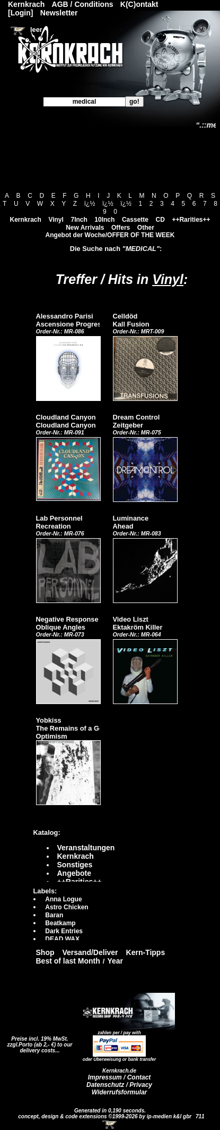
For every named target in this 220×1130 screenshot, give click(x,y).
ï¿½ (89, 203)
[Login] (20, 13)
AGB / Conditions (82, 4)
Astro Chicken (66, 907)
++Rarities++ (191, 219)
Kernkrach (25, 219)
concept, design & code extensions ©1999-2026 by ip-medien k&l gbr (105, 1116)
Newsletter (59, 13)
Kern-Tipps (145, 952)
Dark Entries (64, 931)
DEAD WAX (62, 939)
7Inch (79, 219)
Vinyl (55, 219)
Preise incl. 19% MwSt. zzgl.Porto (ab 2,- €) (37, 1042)
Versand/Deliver (90, 952)
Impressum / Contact (119, 1077)
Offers (120, 227)
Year (115, 961)
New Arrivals (85, 227)
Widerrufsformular (119, 1092)
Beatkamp (60, 923)
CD (160, 219)
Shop (45, 952)
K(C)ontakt (139, 4)
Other (145, 227)
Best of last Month (68, 961)
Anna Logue (63, 899)
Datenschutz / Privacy (119, 1085)
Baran (54, 915)
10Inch (104, 219)
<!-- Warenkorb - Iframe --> (110, 1124)
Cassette (135, 219)
